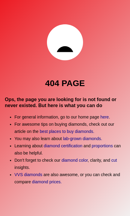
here (105, 117)
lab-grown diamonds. (82, 138)
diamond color (74, 160)
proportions (103, 145)
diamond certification (63, 145)
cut (114, 160)
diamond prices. (47, 181)
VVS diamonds (28, 174)
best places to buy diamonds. (67, 131)
